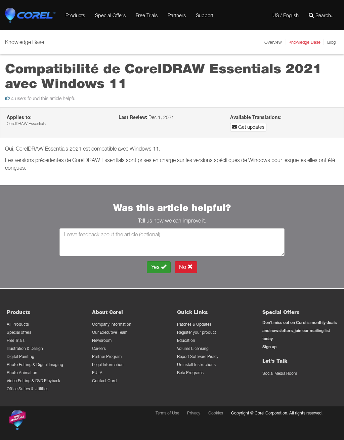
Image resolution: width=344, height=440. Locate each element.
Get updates (248, 127)
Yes (158, 267)
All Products (18, 324)
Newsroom (102, 340)
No (186, 267)
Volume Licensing (193, 348)
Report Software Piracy (197, 356)
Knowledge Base (304, 42)
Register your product (196, 332)
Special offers (19, 332)
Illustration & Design (25, 348)
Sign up (269, 346)
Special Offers (110, 15)
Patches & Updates (194, 324)
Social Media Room (279, 373)
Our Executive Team (109, 332)
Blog (331, 42)
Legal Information (108, 364)
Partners (177, 15)
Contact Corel (104, 380)
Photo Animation (22, 372)
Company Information (111, 324)
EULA (97, 372)
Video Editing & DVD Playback (33, 380)
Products (75, 15)
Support (204, 15)
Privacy (193, 412)
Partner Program (107, 356)
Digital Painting (20, 356)
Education (186, 340)
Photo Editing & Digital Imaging (35, 364)
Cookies (215, 412)
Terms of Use (167, 412)
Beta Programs (190, 372)
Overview (273, 42)
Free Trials (147, 15)
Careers (99, 348)
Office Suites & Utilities (27, 388)
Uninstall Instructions (196, 364)
